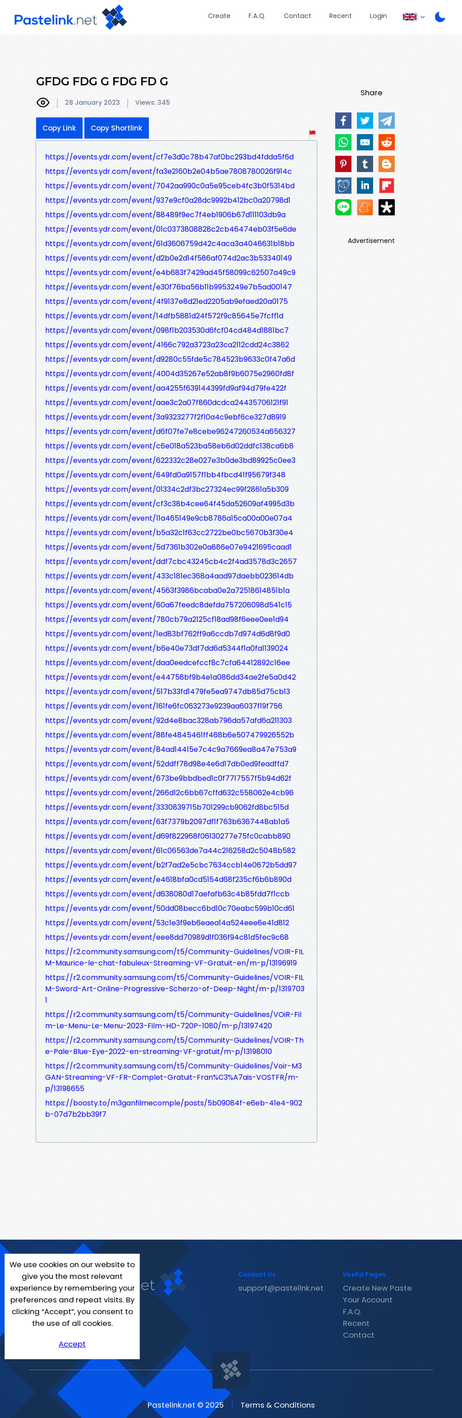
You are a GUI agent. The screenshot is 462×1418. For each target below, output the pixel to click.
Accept (72, 1344)
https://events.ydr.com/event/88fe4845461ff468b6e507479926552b (169, 735)
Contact (297, 15)
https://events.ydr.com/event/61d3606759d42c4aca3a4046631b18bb (170, 243)
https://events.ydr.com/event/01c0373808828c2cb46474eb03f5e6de (170, 229)
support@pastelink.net (280, 1288)
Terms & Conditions (277, 1404)
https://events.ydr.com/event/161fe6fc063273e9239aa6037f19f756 (163, 706)
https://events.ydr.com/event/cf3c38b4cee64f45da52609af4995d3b (170, 504)
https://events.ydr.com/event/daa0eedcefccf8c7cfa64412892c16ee (167, 663)
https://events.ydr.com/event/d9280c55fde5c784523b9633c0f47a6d (170, 359)
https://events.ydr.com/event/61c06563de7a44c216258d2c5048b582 (170, 850)
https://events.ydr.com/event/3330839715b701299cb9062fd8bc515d (167, 807)
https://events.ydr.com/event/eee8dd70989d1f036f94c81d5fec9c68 (167, 937)
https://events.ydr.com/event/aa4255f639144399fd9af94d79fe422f (165, 388)
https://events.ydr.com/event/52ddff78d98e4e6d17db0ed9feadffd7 (167, 764)
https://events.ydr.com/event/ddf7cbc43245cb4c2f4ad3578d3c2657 (171, 561)
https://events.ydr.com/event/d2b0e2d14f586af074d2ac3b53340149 (168, 258)
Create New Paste (377, 1288)
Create (219, 15)
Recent (340, 15)
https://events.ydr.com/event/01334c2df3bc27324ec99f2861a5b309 (167, 489)
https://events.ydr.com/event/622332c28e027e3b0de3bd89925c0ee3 (170, 460)
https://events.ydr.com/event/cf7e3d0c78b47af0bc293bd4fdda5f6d (169, 157)
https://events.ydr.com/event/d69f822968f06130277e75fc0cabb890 (168, 836)
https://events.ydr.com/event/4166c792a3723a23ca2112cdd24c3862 (167, 345)
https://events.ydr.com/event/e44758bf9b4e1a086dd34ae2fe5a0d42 (170, 677)
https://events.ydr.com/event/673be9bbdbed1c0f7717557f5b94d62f (168, 778)
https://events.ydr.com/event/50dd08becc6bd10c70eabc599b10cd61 (170, 908)
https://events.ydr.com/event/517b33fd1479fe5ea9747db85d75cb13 (167, 691)
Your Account (368, 1299)
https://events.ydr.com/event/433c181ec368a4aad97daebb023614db (169, 576)
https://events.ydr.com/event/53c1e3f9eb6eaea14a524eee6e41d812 (167, 923)
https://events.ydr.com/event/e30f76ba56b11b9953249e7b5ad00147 (168, 287)
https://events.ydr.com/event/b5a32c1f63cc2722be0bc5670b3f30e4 (169, 532)
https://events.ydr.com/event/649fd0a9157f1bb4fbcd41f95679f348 (165, 475)
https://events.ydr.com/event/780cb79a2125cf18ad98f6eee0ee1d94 (167, 619)
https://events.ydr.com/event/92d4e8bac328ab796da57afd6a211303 (168, 720)
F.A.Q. (257, 15)
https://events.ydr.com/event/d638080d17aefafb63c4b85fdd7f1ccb (167, 894)
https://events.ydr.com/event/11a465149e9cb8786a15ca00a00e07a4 (168, 518)
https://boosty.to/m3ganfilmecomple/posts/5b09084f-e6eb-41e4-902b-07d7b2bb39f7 (173, 1108)
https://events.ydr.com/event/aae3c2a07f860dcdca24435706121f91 (166, 402)
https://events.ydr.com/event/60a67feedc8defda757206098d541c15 (168, 605)
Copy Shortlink (117, 128)
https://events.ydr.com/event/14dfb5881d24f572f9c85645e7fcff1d (164, 316)
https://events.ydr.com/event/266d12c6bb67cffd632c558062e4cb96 (169, 793)
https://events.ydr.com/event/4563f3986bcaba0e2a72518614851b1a (167, 590)
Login (378, 15)
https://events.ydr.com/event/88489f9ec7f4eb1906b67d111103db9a (165, 215)
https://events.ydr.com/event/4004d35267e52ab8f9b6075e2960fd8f (169, 373)
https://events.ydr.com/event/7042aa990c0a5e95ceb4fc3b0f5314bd (170, 186)
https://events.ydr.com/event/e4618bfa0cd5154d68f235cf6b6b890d (168, 879)
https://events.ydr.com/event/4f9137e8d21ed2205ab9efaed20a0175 (166, 301)
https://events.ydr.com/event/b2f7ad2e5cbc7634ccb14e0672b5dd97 (171, 865)
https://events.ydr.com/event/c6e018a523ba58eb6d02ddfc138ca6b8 (169, 446)
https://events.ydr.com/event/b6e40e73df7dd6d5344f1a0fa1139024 (166, 648)
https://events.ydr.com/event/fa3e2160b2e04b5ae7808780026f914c (168, 171)
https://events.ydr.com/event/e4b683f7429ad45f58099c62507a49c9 (170, 272)
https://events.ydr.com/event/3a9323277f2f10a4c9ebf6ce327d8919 (165, 417)
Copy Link (59, 128)
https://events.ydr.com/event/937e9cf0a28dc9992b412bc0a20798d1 (168, 200)
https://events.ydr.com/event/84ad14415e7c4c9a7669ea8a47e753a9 (170, 749)
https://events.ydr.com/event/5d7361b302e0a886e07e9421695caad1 (168, 547)
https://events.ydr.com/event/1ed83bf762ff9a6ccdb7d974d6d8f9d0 (167, 634)
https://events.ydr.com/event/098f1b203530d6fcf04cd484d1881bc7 (167, 330)
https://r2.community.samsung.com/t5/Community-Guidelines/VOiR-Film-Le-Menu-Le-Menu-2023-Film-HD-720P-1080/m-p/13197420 (173, 1020)
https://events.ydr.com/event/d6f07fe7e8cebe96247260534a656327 (170, 431)
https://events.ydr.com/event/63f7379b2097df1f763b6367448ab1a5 (167, 821)
